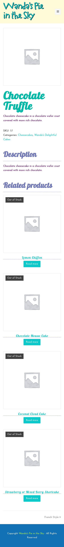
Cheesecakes (25, 135)
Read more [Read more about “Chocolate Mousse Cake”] (32, 342)
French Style (52, 517)
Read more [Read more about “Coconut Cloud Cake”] (32, 420)
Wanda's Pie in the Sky (23, 11)
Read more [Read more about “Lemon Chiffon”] (32, 264)
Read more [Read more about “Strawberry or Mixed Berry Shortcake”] (32, 498)
